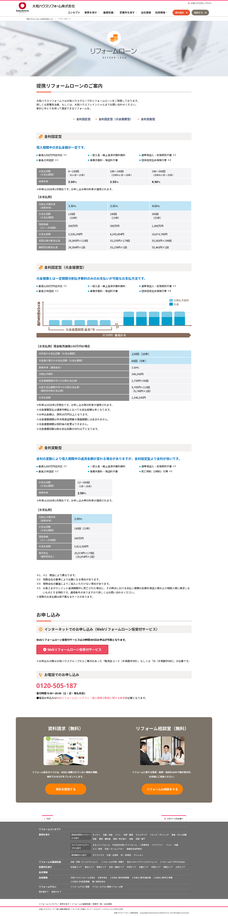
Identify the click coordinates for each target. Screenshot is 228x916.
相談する (198, 12)
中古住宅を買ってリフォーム (124, 844)
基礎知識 (108, 12)
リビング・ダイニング (159, 834)
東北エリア (89, 866)
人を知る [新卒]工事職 (162, 877)
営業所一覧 (97, 904)
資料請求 (179, 12)
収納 (131, 838)
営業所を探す (127, 12)
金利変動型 (148, 119)
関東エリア (101, 866)
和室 (94, 838)
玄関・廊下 (140, 838)
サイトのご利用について (82, 909)
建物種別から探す (79, 855)
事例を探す (90, 12)
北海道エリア (76, 866)
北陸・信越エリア (116, 866)
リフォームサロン (48, 886)
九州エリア (180, 866)
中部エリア (131, 866)
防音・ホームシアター (114, 848)
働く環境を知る (98, 881)
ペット (169, 844)
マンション (138, 855)
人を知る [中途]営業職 (79, 881)
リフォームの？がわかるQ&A (172, 861)
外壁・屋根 (128, 834)
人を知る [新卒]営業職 (119, 877)
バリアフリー (157, 844)
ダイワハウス (98, 855)
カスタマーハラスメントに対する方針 (108, 909)
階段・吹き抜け (120, 838)
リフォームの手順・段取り (112, 861)
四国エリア (168, 866)
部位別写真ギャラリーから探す (80, 836)
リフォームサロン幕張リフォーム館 (107, 886)
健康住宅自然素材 (134, 848)
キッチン (96, 834)
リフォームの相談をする (162, 789)
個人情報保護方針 (63, 909)
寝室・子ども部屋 (179, 834)
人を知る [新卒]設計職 (141, 877)
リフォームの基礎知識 (50, 861)
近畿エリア (144, 866)
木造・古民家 (112, 855)
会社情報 (146, 12)
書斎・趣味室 (105, 838)
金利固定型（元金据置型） (116, 119)
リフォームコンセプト (50, 829)
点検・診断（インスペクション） (84, 861)
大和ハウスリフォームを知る (82, 877)
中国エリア (156, 866)
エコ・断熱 (97, 848)
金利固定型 (83, 119)
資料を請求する (66, 789)
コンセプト (74, 12)
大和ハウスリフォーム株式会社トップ (39, 18)
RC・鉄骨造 (126, 855)
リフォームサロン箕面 (79, 886)
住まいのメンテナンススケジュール (142, 861)
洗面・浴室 (107, 834)
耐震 (176, 844)
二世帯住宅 (144, 844)
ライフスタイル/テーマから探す (80, 846)
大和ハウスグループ (46, 909)
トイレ (118, 834)
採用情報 (160, 12)
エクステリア (141, 834)
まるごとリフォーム (101, 844)
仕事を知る (102, 877)
